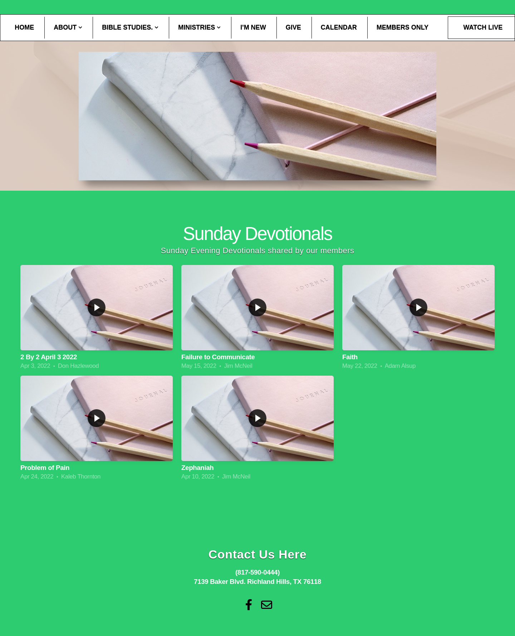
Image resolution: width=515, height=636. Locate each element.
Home (24, 27)
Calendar (339, 27)
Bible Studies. (130, 27)
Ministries (199, 27)
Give (293, 27)
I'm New (253, 27)
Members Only (402, 27)
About (68, 27)
